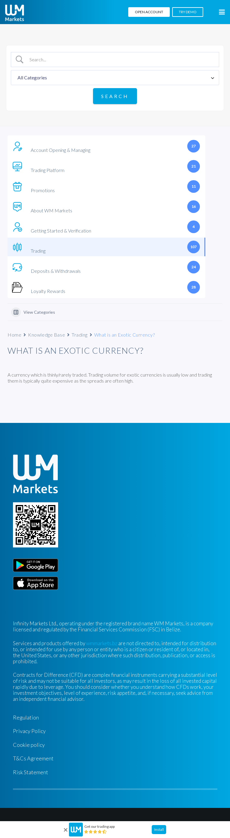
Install (159, 829)
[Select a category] (115, 77)
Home (14, 334)
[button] (222, 12)
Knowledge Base (46, 334)
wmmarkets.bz (101, 643)
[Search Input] (120, 59)
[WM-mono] (14, 13)
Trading (80, 334)
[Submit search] (115, 96)
